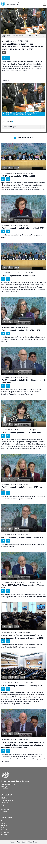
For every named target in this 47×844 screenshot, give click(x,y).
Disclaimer (4, 834)
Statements (4, 802)
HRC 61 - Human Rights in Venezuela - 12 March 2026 (21, 488)
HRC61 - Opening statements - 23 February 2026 (21, 686)
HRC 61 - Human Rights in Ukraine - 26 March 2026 (22, 228)
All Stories (4, 811)
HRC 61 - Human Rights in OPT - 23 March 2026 (21, 330)
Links (2, 827)
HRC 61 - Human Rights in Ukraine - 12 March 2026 (22, 537)
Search (3, 823)
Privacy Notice (32, 842)
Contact (12, 842)
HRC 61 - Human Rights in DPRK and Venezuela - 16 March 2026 (23, 381)
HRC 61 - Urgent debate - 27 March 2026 (18, 176)
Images (3, 805)
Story (6, 57)
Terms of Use (5, 832)
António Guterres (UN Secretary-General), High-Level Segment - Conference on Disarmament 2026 (22, 636)
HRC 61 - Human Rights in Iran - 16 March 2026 (21, 433)
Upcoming (4, 825)
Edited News (4, 798)
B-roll (2, 807)
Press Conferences (7, 800)
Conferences (5, 809)
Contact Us (4, 830)
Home (2, 821)
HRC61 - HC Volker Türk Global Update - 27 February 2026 (23, 586)
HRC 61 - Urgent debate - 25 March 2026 (18, 276)
